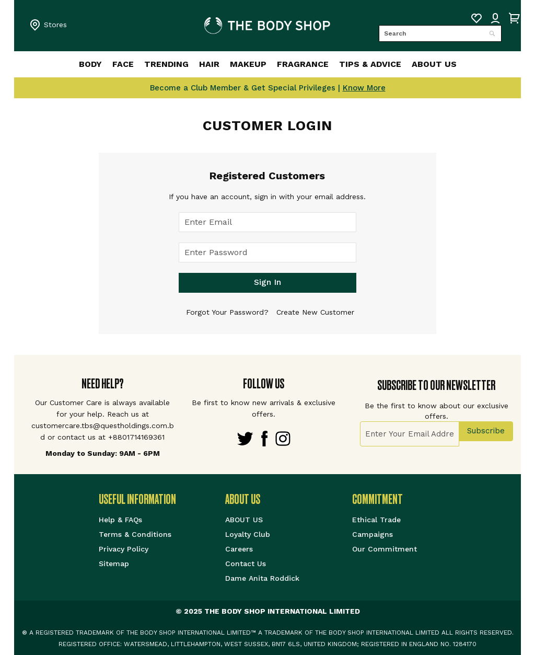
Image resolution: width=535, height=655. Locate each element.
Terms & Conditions (135, 534)
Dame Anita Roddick (262, 578)
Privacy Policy (123, 549)
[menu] (267, 64)
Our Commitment (384, 549)
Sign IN (495, 18)
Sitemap (114, 563)
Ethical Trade (376, 519)
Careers (239, 549)
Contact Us (245, 563)
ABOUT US (244, 519)
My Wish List (476, 18)
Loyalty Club (247, 534)
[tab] (162, 499)
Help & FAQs (120, 519)
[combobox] (440, 33)
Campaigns (372, 534)
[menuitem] (65, 64)
